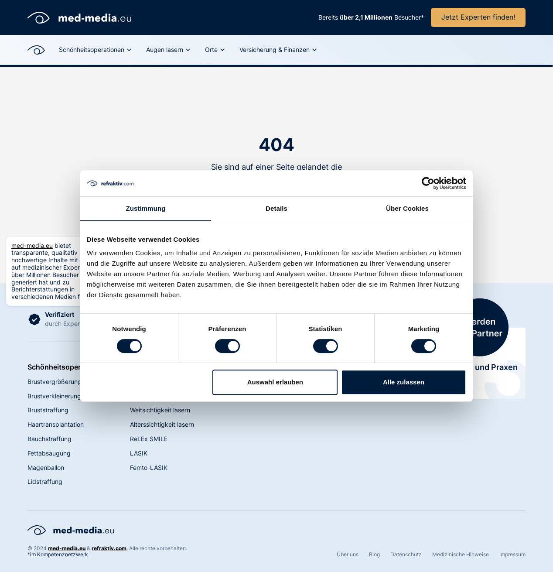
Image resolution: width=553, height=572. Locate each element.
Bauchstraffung (49, 438)
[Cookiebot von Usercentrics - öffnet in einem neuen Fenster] (428, 183)
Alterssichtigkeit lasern (162, 424)
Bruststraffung (47, 410)
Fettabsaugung (49, 453)
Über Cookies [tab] (407, 208)
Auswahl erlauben (275, 382)
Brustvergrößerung (54, 381)
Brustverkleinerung (54, 396)
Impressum (512, 554)
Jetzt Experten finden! (478, 17)
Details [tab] (276, 208)
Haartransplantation (55, 424)
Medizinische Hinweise (460, 554)
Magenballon (45, 467)
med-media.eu (32, 245)
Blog (374, 554)
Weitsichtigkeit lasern (160, 410)
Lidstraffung (44, 481)
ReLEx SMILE (148, 438)
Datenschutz (406, 554)
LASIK (138, 453)
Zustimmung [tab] (146, 208)
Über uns (347, 554)
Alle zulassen (403, 382)
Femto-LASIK (148, 467)
